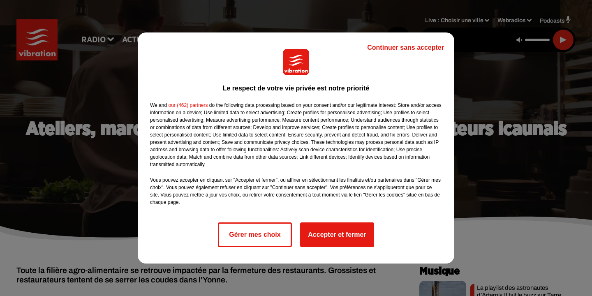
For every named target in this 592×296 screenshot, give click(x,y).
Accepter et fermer (337, 234)
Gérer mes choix (254, 234)
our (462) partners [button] (188, 105)
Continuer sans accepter (405, 47)
